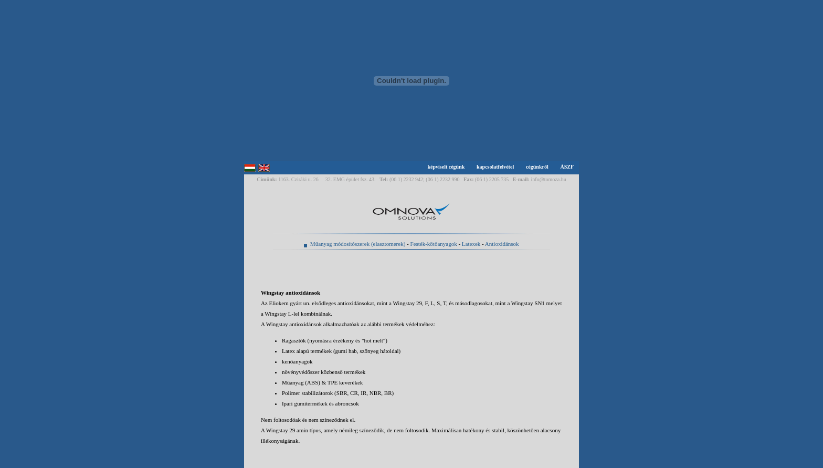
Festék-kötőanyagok (433, 244)
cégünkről (537, 167)
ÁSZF (567, 167)
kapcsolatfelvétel (495, 167)
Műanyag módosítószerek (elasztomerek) (357, 244)
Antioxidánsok (502, 244)
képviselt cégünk (446, 167)
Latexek (471, 244)
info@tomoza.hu (548, 179)
